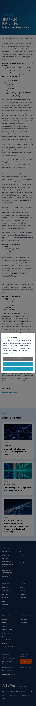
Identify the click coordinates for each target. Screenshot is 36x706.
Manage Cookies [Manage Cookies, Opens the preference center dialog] (18, 358)
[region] (18, 353)
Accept (18, 368)
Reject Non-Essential (18, 363)
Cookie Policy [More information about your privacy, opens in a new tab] (9, 353)
